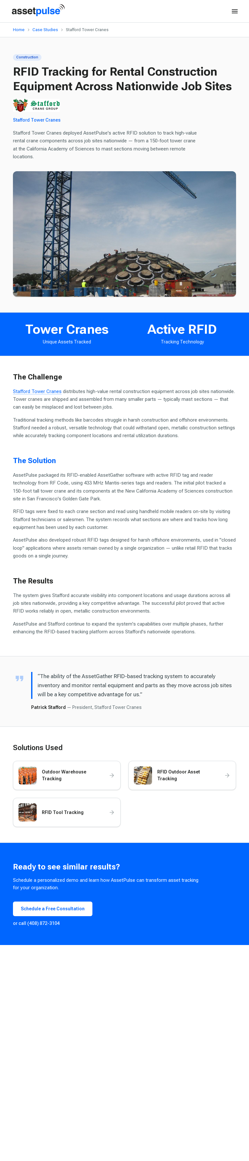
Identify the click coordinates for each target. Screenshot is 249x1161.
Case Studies (45, 29)
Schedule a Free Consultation (53, 908)
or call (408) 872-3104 (36, 923)
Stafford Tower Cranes (37, 120)
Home (19, 29)
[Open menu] (234, 11)
